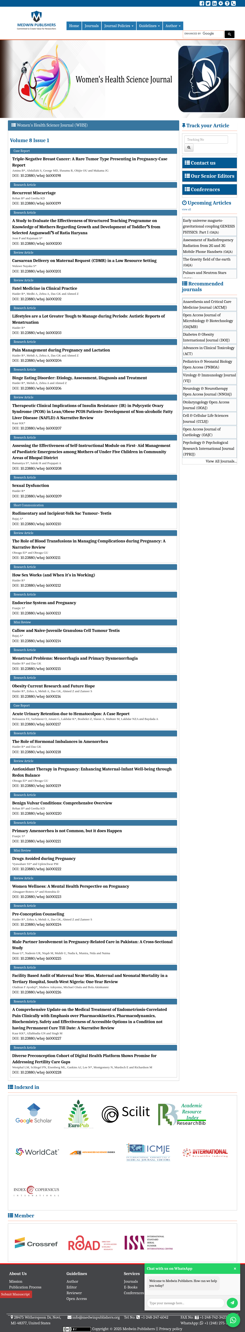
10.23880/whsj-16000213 (41, 613)
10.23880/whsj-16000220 (41, 813)
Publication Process (25, 1287)
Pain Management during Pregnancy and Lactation (61, 350)
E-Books (130, 1287)
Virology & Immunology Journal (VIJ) (209, 378)
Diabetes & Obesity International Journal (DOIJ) (206, 337)
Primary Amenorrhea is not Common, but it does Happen (67, 830)
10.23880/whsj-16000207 (41, 428)
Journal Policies (118, 25)
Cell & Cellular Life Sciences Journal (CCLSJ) (205, 418)
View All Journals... (221, 461)
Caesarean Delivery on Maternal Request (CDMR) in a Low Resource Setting (84, 260)
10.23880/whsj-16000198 (41, 175)
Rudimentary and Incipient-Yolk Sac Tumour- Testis (61, 513)
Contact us (203, 163)
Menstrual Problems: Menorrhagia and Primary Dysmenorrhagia (75, 658)
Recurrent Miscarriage (34, 192)
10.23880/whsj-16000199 (41, 203)
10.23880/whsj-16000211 (41, 557)
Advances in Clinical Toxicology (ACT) (209, 351)
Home (74, 25)
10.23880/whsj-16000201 (41, 271)
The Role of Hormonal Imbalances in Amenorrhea (60, 741)
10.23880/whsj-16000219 (41, 785)
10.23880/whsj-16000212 (41, 585)
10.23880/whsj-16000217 (41, 724)
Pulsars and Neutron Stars (204, 275)
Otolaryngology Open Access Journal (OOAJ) (206, 405)
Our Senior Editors (212, 176)
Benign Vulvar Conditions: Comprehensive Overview (62, 803)
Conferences (205, 189)
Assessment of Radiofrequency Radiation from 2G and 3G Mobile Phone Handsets (208, 246)
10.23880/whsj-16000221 (41, 841)
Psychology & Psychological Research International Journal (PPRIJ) (208, 448)
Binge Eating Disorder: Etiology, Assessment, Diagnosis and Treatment (79, 377)
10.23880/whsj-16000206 (41, 388)
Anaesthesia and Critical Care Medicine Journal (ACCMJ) (207, 304)
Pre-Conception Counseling (38, 914)
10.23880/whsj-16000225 (41, 958)
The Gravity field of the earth (207, 262)
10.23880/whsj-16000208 (41, 468)
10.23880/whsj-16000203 (41, 332)
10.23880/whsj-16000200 (41, 243)
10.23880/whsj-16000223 (41, 896)
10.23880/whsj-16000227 (41, 1038)
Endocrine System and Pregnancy (44, 602)
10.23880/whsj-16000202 (41, 299)
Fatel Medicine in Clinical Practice (44, 288)
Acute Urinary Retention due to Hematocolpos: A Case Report (71, 713)
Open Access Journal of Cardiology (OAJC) (202, 432)
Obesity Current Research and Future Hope (53, 686)
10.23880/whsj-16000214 (41, 641)
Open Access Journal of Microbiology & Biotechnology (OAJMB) (208, 321)
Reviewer (74, 1293)
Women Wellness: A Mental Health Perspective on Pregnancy (70, 886)
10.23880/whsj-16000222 (41, 869)
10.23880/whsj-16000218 (41, 752)
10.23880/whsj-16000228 (41, 1072)
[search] (202, 33)
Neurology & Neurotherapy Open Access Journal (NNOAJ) (207, 391)
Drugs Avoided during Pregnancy (44, 858)
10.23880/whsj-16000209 (41, 496)
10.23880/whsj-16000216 (41, 696)
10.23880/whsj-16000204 (41, 360)
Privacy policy (170, 1328)
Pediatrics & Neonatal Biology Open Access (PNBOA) (207, 364)
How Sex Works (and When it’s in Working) (53, 575)
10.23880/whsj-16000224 (41, 924)
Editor (72, 1287)
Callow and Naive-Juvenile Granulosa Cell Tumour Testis (66, 630)
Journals (92, 25)
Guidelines (149, 25)
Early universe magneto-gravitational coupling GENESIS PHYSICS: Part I (209, 226)
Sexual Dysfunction (30, 485)
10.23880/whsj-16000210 (41, 524)
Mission (15, 1281)
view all (186, 209)
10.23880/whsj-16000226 (41, 992)
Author (173, 25)
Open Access (77, 1298)
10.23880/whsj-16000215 (41, 668)
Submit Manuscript (15, 1294)
